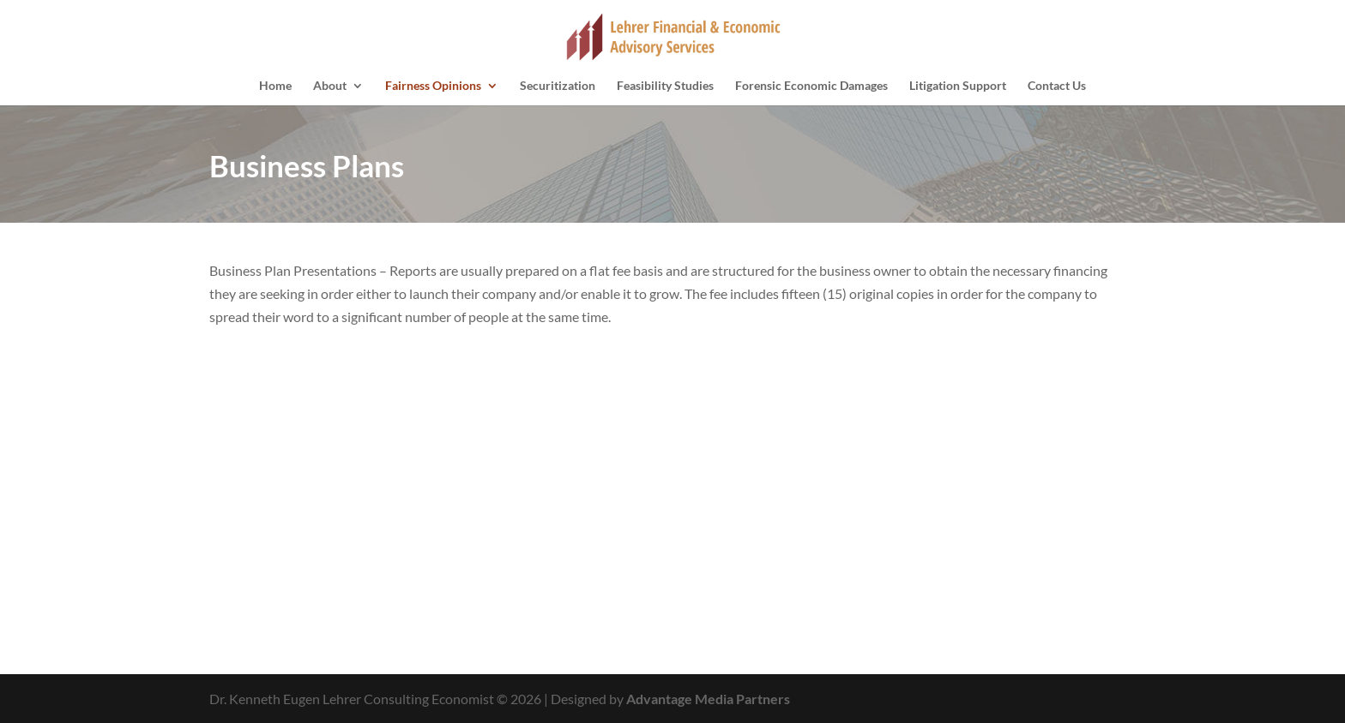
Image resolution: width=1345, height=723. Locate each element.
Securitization (557, 86)
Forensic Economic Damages (811, 86)
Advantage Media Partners (708, 698)
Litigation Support (957, 86)
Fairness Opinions (433, 86)
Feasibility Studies (665, 86)
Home (275, 86)
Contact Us (1057, 86)
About (330, 86)
